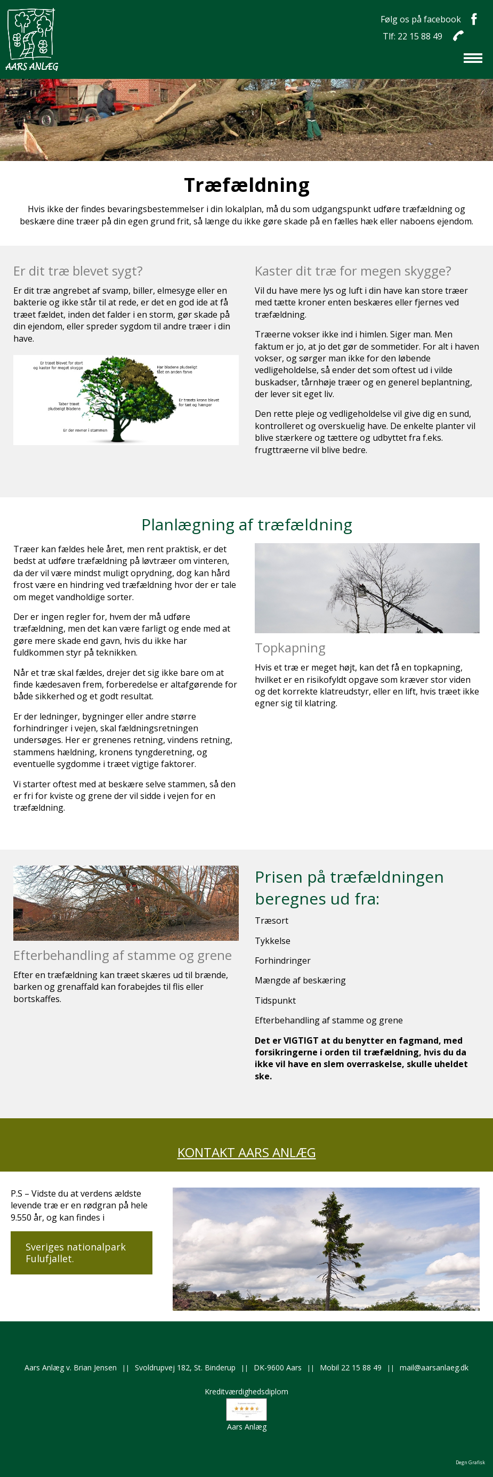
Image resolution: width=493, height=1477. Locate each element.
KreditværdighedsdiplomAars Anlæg (246, 1408)
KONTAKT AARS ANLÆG (246, 1152)
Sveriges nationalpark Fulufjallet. (76, 1252)
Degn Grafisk (470, 1462)
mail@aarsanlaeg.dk (434, 1367)
